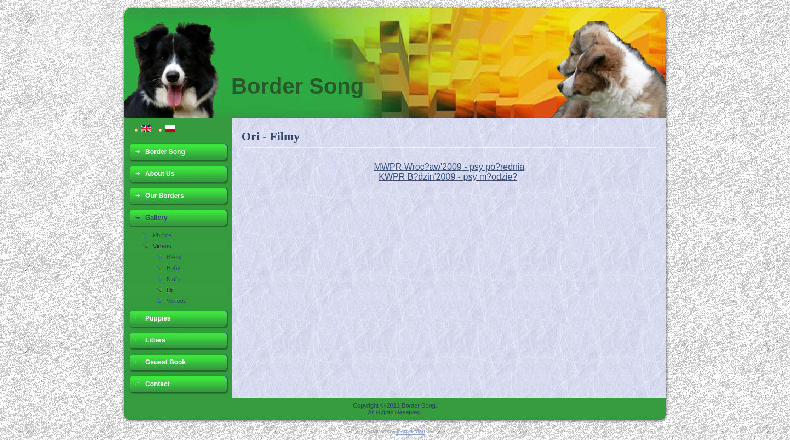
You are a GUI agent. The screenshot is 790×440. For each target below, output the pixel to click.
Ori (171, 290)
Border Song (297, 86)
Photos (162, 235)
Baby (173, 268)
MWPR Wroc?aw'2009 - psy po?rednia (449, 167)
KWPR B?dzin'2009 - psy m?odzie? (448, 176)
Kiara (174, 279)
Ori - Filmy (271, 136)
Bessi (174, 257)
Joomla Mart (410, 431)
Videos (162, 246)
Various (176, 301)
